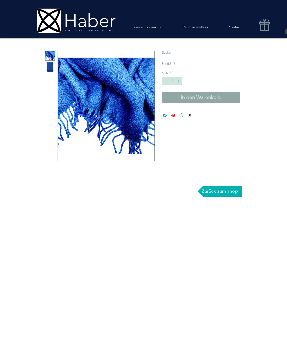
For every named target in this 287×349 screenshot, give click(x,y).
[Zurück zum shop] (220, 191)
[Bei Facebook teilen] (164, 115)
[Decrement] (165, 81)
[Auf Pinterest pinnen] (173, 115)
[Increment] (179, 81)
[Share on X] (190, 115)
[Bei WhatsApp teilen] (181, 115)
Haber (90, 20)
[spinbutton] (172, 81)
